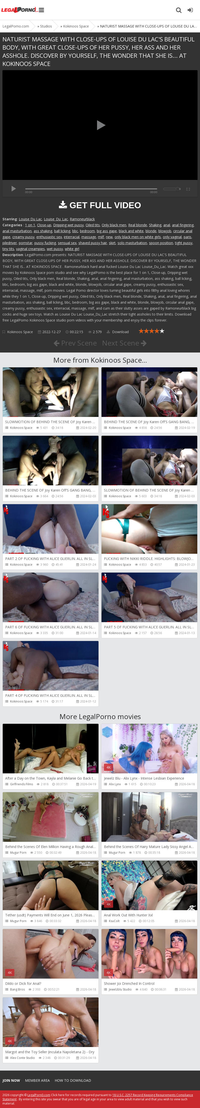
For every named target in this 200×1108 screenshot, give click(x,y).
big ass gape (107, 231)
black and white (131, 231)
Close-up (44, 225)
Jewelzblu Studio (120, 989)
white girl (72, 248)
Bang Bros (17, 989)
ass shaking (43, 231)
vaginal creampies (30, 248)
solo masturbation (132, 242)
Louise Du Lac (30, 219)
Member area (37, 1080)
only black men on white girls (138, 236)
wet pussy (55, 248)
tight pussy (183, 242)
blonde (151, 231)
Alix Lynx (115, 784)
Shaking (155, 225)
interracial (71, 236)
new (109, 236)
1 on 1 (30, 225)
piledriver (9, 242)
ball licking (62, 231)
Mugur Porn (18, 852)
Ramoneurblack (82, 219)
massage (88, 236)
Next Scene (124, 343)
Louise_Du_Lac (56, 219)
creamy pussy (23, 236)
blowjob (164, 231)
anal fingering (183, 225)
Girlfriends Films (21, 784)
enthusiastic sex (49, 236)
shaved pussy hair (92, 242)
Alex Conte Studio (22, 1058)
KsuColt (114, 921)
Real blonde (137, 225)
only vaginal (172, 236)
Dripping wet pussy (68, 225)
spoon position (161, 242)
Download (118, 331)
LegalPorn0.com (38, 1095)
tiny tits (8, 248)
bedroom (87, 231)
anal (166, 225)
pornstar (25, 242)
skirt (112, 242)
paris (187, 236)
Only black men (114, 225)
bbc (75, 231)
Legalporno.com (19, 10)
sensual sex (67, 242)
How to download (73, 1080)
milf (101, 236)
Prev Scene (75, 343)
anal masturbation (17, 231)
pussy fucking (45, 242)
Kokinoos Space (20, 331)
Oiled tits (93, 225)
